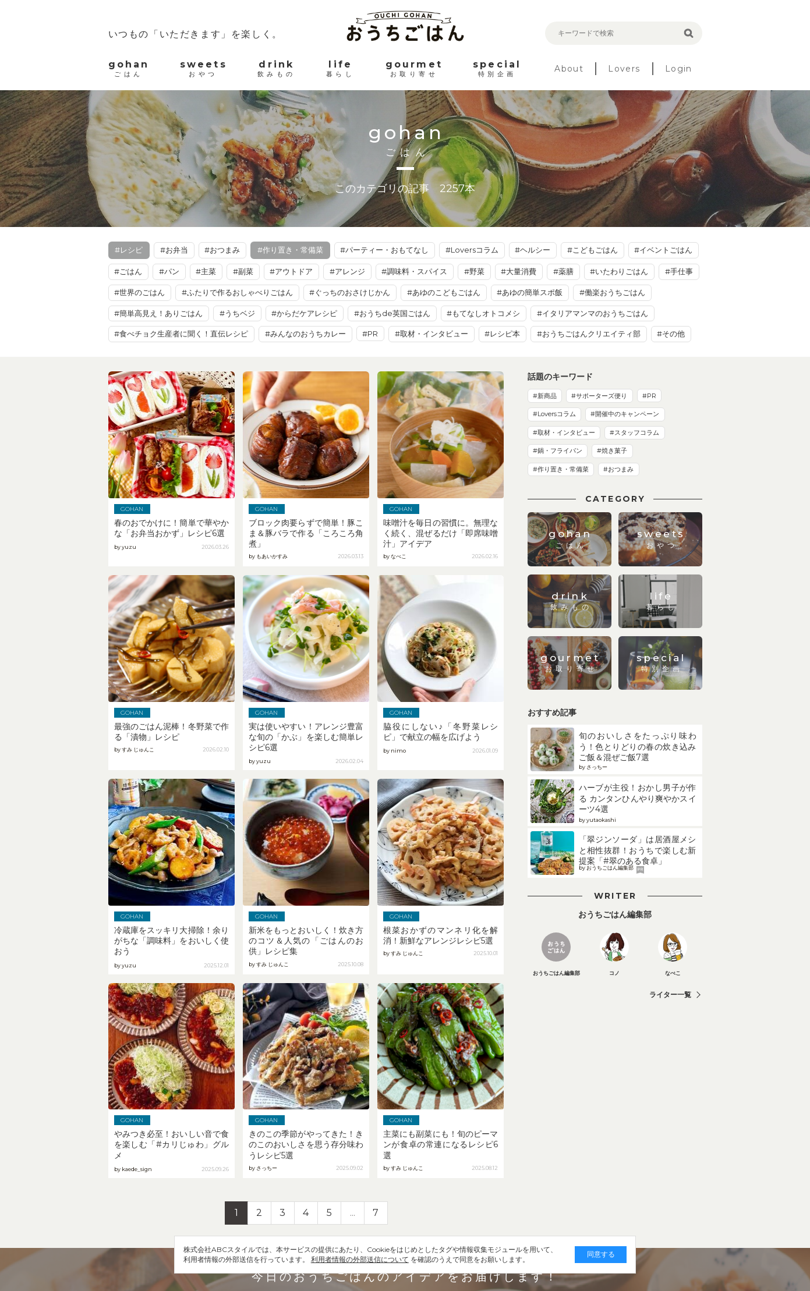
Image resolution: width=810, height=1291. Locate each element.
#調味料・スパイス (414, 271)
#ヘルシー (532, 249)
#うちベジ (237, 313)
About (568, 68)
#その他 (671, 333)
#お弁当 (174, 249)
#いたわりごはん (619, 271)
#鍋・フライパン (557, 450)
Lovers (624, 68)
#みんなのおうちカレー (305, 333)
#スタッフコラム (634, 432)
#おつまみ (222, 249)
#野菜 (474, 271)
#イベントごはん (663, 249)
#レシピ (129, 249)
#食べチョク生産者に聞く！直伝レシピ (181, 333)
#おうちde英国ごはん (392, 313)
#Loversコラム (471, 249)
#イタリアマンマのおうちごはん (592, 313)
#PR (370, 333)
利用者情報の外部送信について (350, 1259)
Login (678, 68)
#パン (169, 271)
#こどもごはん (592, 249)
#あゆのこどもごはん (443, 292)
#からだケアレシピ (304, 313)
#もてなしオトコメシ (483, 313)
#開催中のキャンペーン (624, 414)
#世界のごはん (139, 292)
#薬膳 (563, 271)
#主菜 (206, 271)
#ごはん (128, 271)
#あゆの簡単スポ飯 (530, 292)
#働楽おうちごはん (612, 292)
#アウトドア (291, 271)
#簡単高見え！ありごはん (158, 313)
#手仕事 (679, 271)
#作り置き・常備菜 (290, 249)
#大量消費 (518, 271)
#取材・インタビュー (431, 333)
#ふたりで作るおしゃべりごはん (237, 292)
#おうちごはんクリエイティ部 (589, 333)
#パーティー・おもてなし (384, 249)
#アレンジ (347, 271)
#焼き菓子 (612, 450)
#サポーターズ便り (599, 396)
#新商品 (545, 396)
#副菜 (243, 271)
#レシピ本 (502, 333)
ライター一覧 (670, 994)
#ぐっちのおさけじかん (349, 292)
